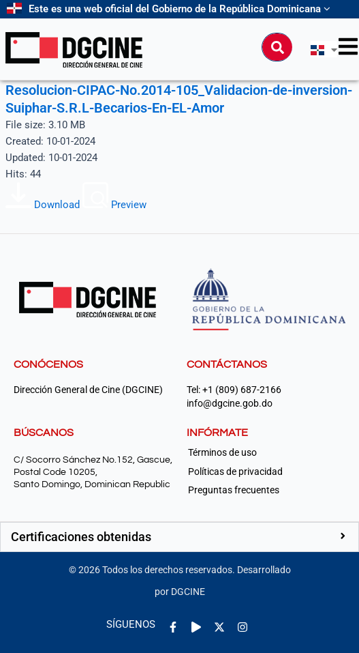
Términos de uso (222, 452)
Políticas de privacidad (235, 471)
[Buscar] (277, 47)
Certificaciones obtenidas (81, 536)
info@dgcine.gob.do (229, 403)
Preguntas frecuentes (233, 489)
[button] (179, 537)
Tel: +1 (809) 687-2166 (234, 390)
